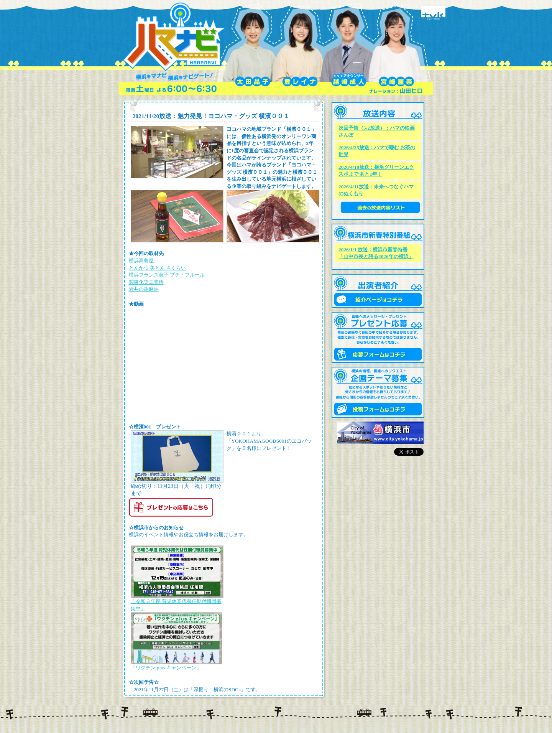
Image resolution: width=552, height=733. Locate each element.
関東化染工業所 (146, 282)
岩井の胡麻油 (144, 289)
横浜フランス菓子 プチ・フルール (167, 275)
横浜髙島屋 (141, 261)
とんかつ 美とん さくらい (157, 268)
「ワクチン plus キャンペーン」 (166, 667)
